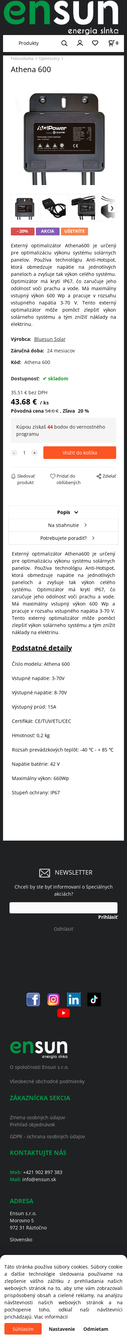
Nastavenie (62, 1329)
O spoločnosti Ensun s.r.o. (39, 1067)
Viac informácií (51, 1316)
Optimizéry (49, 58)
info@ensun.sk (39, 1179)
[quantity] (24, 452)
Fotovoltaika (22, 58)
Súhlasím (23, 1329)
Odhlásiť (63, 929)
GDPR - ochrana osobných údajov (47, 1136)
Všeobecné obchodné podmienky (47, 1081)
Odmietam (95, 1329)
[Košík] (113, 43)
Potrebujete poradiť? (63, 538)
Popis (63, 512)
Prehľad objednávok (32, 1124)
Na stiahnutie (63, 525)
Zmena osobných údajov (37, 1117)
